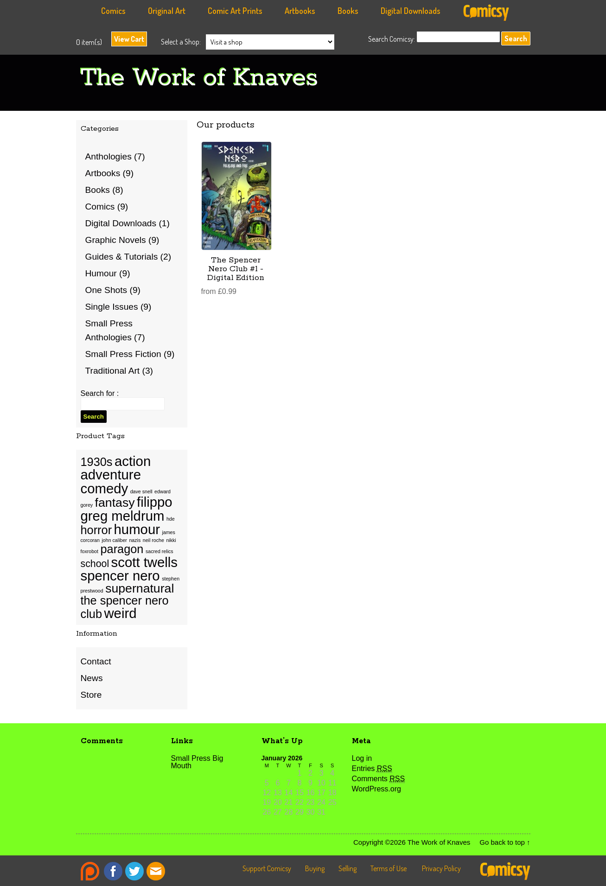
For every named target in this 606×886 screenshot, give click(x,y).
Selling (347, 868)
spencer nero (120, 575)
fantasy (115, 503)
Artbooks (300, 11)
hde (170, 519)
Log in (362, 758)
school (95, 563)
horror (96, 529)
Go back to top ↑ (504, 842)
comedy (104, 488)
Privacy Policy (441, 868)
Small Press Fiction (123, 354)
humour (137, 529)
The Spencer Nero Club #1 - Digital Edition (235, 269)
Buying (315, 868)
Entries (372, 768)
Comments (378, 779)
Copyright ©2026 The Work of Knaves (411, 842)
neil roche (153, 540)
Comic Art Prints (235, 11)
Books (348, 11)
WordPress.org (376, 789)
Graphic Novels (115, 240)
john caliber (114, 540)
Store (91, 695)
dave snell (141, 491)
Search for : (100, 393)
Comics (113, 11)
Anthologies (108, 156)
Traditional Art (112, 371)
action (133, 461)
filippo (154, 502)
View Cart (129, 39)
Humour (101, 273)
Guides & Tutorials (121, 256)
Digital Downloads (410, 11)
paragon (121, 548)
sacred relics (159, 551)
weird (120, 613)
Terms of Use (388, 868)
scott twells (144, 562)
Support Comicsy (266, 868)
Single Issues (111, 307)
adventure (111, 474)
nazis (134, 540)
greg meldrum (123, 515)
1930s (97, 461)
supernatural (139, 588)
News (92, 678)
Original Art (166, 11)
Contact (96, 661)
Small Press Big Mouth (197, 762)
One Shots (106, 290)
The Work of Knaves (199, 78)
